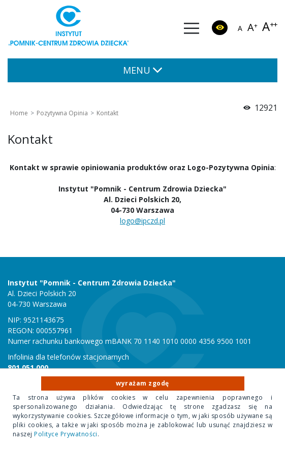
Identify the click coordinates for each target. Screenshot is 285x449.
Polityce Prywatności (66, 434)
